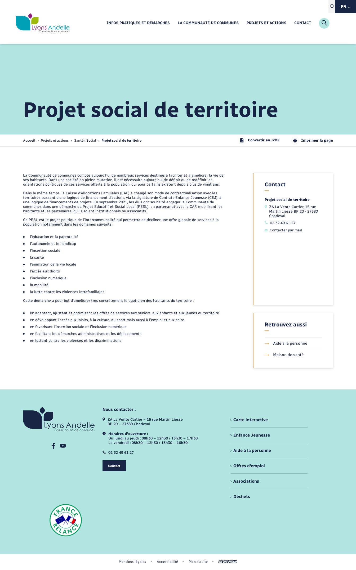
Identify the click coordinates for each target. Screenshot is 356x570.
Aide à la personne (286, 343)
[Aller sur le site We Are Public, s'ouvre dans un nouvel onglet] (227, 562)
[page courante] (121, 140)
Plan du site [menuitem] (198, 562)
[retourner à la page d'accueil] (42, 23)
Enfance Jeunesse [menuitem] (251, 435)
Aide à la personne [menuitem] (252, 450)
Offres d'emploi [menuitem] (249, 465)
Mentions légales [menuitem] (132, 562)
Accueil (29, 140)
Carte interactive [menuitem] (250, 419)
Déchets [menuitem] (241, 496)
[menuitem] (138, 23)
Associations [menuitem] (246, 481)
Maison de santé (284, 354)
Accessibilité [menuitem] (167, 562)
